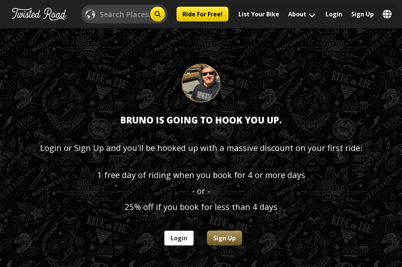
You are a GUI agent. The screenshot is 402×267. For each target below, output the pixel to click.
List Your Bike (258, 14)
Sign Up (362, 14)
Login (334, 14)
